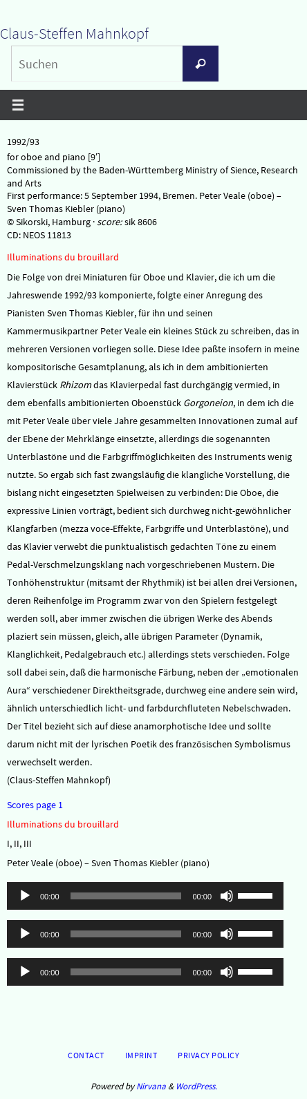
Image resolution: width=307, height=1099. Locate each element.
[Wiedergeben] (25, 896)
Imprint (141, 1055)
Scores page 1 (35, 805)
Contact (86, 1055)
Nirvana (151, 1086)
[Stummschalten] (227, 896)
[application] (145, 896)
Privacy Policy (208, 1055)
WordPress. (196, 1086)
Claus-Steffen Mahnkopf (74, 33)
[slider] (126, 895)
